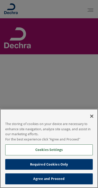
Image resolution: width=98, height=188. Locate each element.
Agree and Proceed (49, 179)
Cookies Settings (49, 150)
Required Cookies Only (49, 164)
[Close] (91, 116)
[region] (49, 148)
